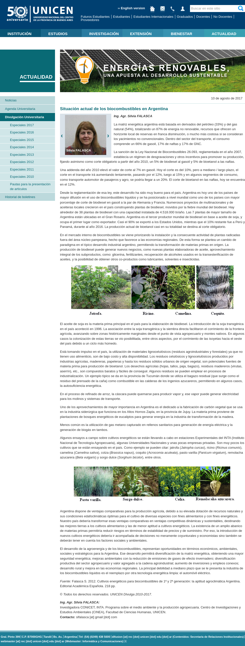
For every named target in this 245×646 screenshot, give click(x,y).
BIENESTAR (181, 34)
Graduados (185, 17)
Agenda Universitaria (20, 109)
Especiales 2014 (22, 147)
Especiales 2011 (22, 169)
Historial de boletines (20, 197)
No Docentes (223, 17)
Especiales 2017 (22, 125)
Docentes (203, 17)
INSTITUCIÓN (20, 34)
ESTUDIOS (58, 34)
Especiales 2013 (22, 154)
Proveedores (90, 20)
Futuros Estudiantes (95, 17)
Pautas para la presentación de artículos (30, 186)
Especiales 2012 (22, 162)
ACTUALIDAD (224, 34)
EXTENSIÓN (141, 34)
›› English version (131, 8)
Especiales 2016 (22, 132)
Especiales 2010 (22, 177)
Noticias (10, 100)
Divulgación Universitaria (24, 117)
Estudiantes (121, 17)
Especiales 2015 (22, 140)
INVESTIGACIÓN (104, 34)
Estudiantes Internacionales (154, 17)
